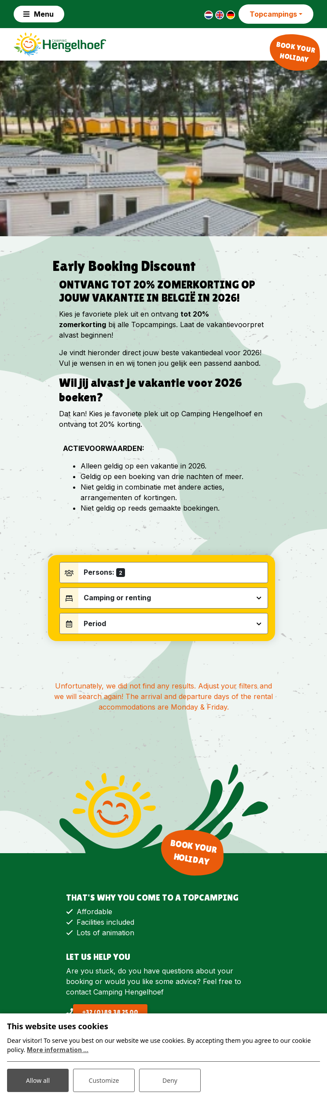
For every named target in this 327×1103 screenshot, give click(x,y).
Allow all (38, 1080)
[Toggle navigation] (39, 14)
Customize (104, 1080)
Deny (169, 1080)
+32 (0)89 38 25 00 (110, 1012)
